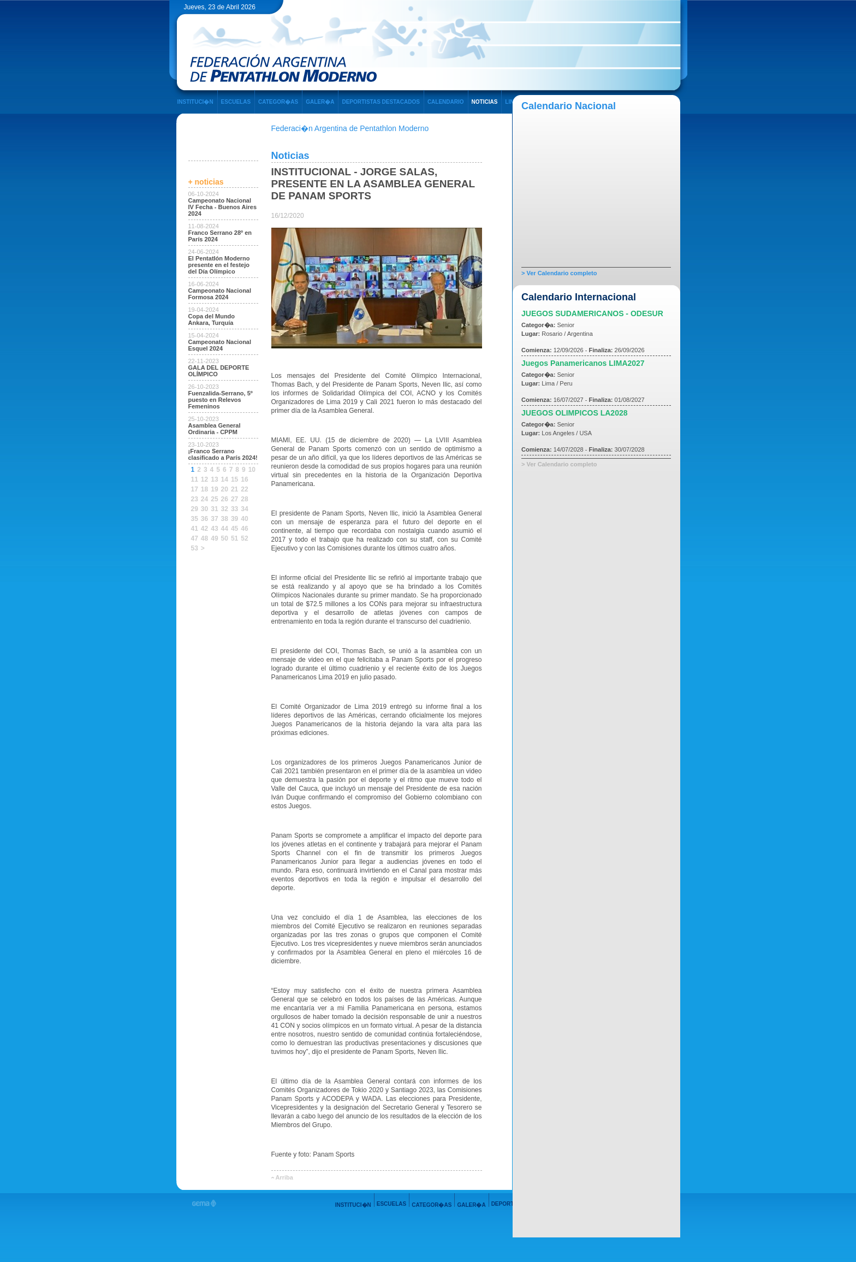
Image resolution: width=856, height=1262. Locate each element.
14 (224, 479)
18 (204, 489)
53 (194, 548)
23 (194, 499)
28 (244, 499)
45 (234, 528)
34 (244, 509)
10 (251, 469)
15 (234, 479)
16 (244, 479)
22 (244, 489)
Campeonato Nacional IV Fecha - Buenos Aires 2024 (222, 207)
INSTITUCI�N (195, 102)
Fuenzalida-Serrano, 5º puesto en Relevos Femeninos (220, 400)
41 (194, 528)
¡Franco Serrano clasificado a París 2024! (223, 454)
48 (204, 538)
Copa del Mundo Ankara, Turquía (211, 319)
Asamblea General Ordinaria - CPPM (214, 428)
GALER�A (320, 102)
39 (234, 519)
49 (214, 538)
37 (214, 519)
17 (194, 489)
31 (214, 509)
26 (224, 499)
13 (214, 479)
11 (194, 479)
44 (224, 528)
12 (204, 479)
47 (194, 538)
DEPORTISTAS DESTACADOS (380, 102)
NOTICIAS (485, 102)
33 (234, 509)
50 (224, 538)
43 (214, 528)
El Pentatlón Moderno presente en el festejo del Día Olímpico (219, 265)
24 (204, 499)
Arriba (284, 1177)
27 (234, 499)
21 (234, 489)
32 (224, 509)
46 (244, 528)
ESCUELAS (236, 102)
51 (234, 538)
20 (224, 489)
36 (204, 519)
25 (214, 499)
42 (204, 528)
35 (194, 519)
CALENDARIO (445, 102)
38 (224, 519)
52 (244, 538)
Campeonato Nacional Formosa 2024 (220, 293)
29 (194, 509)
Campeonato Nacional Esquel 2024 (220, 345)
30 (204, 509)
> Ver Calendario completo (559, 273)
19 (214, 489)
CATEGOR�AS (278, 102)
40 (244, 519)
